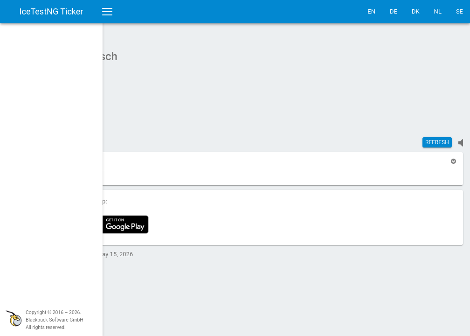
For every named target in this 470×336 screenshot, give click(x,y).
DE (393, 11)
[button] (127, 156)
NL (438, 11)
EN (371, 11)
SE (459, 11)
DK (416, 11)
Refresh (437, 137)
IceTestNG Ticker (51, 11)
